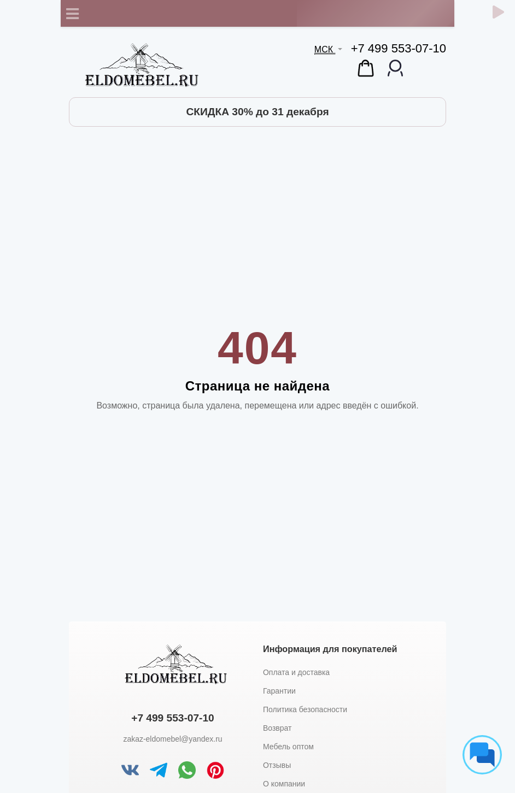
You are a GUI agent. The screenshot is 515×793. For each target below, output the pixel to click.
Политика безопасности (305, 709)
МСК (325, 49)
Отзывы (277, 765)
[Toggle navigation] (72, 13)
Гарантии (279, 691)
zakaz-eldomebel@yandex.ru (172, 739)
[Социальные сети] (482, 754)
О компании (284, 783)
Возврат (277, 728)
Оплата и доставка (296, 672)
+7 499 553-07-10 (398, 48)
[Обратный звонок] (498, 12)
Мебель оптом (288, 746)
